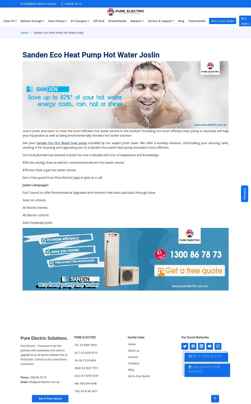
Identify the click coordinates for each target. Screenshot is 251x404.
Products (133, 363)
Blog (181, 21)
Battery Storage (31, 21)
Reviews (245, 194)
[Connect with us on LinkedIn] (201, 346)
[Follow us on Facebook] (193, 346)
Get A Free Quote (222, 21)
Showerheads (117, 21)
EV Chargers (79, 21)
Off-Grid (98, 21)
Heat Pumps (56, 21)
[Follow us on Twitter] (184, 346)
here (76, 178)
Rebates (136, 21)
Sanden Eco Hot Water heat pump (61, 143)
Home (24, 32)
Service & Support (160, 21)
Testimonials (197, 21)
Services (133, 357)
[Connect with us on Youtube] (209, 346)
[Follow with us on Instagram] (218, 346)
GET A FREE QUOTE (205, 356)
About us (133, 350)
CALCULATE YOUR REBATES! (205, 369)
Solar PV (8, 21)
